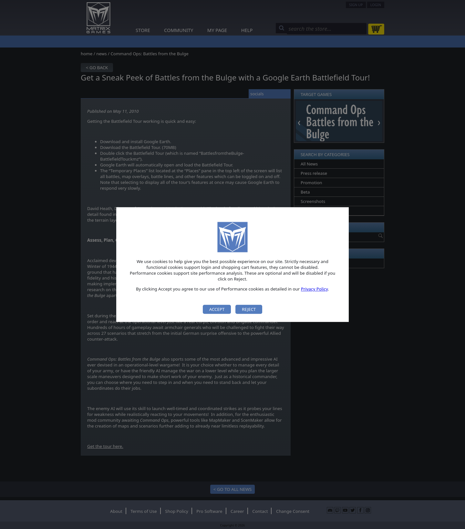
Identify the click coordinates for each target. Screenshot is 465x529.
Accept (217, 309)
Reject (249, 309)
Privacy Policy (314, 289)
